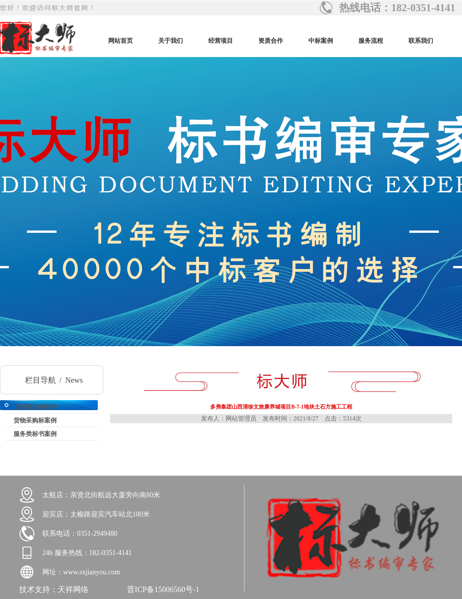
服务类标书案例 (35, 434)
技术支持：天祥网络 (54, 589)
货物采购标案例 (35, 420)
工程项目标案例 (35, 407)
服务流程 (370, 40)
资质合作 (270, 40)
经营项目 (220, 40)
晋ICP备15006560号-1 (163, 589)
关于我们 (170, 40)
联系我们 (420, 40)
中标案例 (320, 40)
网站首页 (120, 40)
